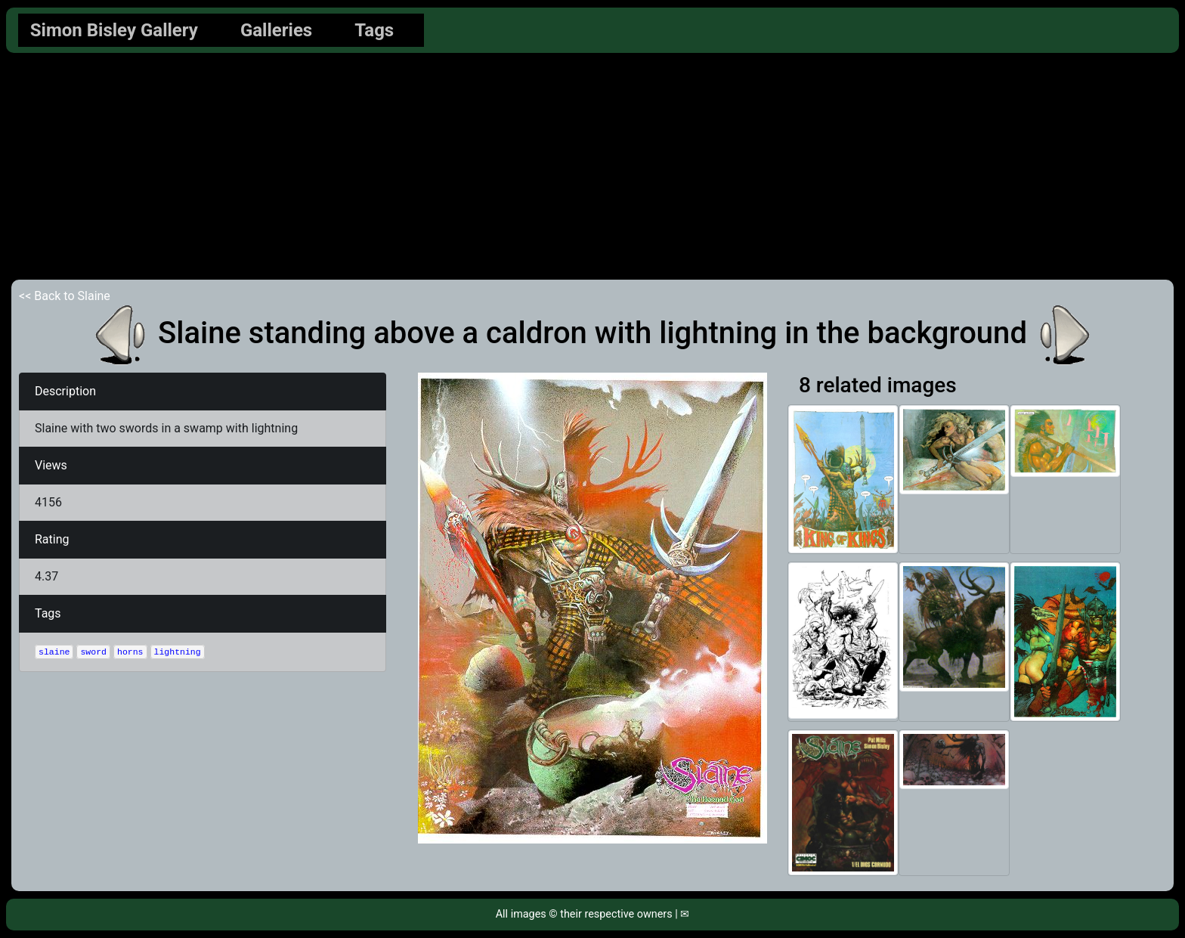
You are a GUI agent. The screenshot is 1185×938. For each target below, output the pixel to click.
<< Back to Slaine (64, 296)
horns (130, 652)
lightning (177, 652)
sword (93, 652)
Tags (374, 30)
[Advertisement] (592, 166)
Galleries (276, 30)
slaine (54, 652)
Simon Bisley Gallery (114, 30)
